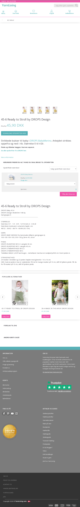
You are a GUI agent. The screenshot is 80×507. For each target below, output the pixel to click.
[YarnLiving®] (9, 5)
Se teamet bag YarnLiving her (52, 372)
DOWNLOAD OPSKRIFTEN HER (14, 133)
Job (4, 497)
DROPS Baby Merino (27, 174)
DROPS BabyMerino (40, 140)
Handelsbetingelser (10, 488)
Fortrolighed (8, 493)
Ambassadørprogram (10, 371)
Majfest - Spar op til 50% (9, 1)
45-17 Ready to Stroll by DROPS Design (18, 308)
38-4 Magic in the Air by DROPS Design (57, 308)
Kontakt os (6, 368)
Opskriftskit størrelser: (11, 168)
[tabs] (69, 12)
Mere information (7, 157)
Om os (5, 358)
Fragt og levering (8, 364)
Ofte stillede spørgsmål (10, 361)
